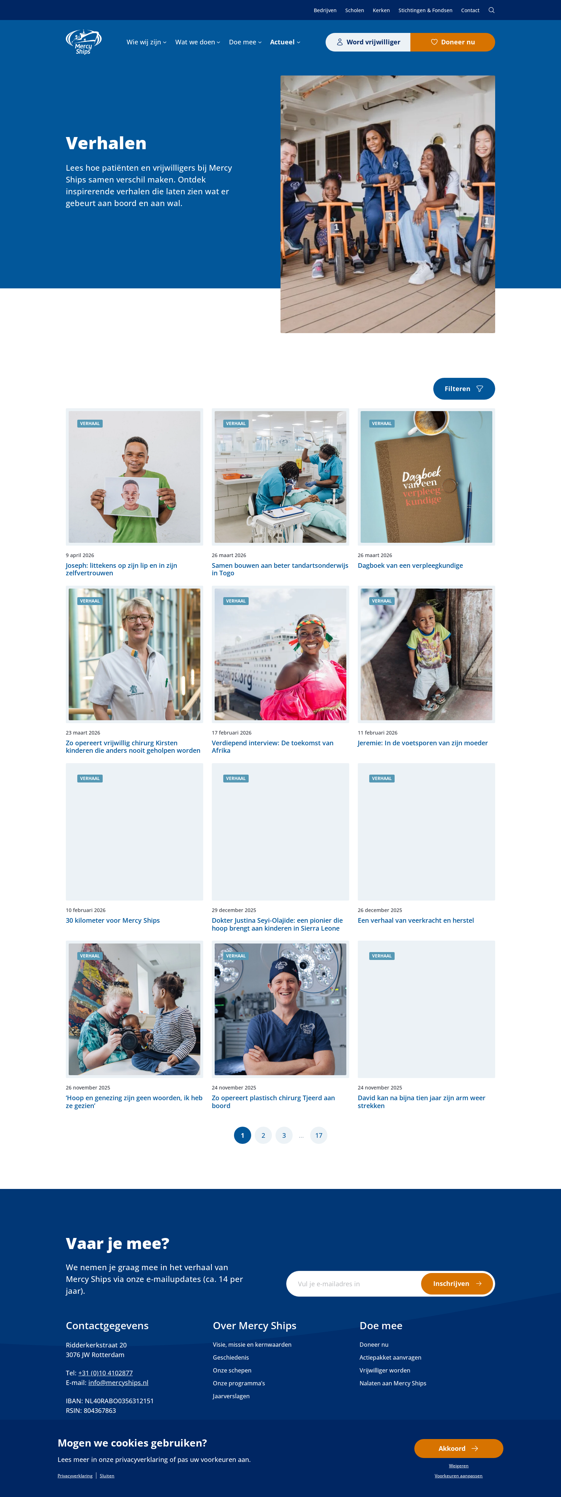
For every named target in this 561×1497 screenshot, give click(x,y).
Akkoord (452, 1448)
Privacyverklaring (75, 1476)
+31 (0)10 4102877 (105, 1373)
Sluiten (107, 1476)
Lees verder (134, 492)
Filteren (457, 388)
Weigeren (459, 1466)
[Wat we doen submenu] (218, 42)
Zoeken (491, 10)
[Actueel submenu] (299, 42)
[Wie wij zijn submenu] (165, 42)
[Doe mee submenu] (260, 42)
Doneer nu (458, 42)
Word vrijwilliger (373, 42)
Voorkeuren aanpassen (459, 1476)
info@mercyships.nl (118, 1382)
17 (318, 1135)
